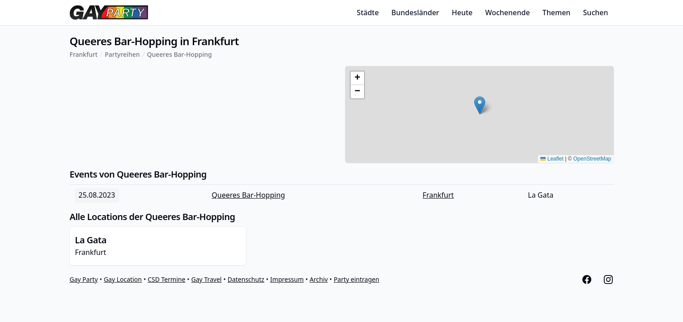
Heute (462, 12)
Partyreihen (122, 54)
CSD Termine (166, 279)
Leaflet (551, 159)
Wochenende (507, 12)
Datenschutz (246, 279)
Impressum (287, 279)
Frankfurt (84, 54)
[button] (479, 105)
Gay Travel (206, 279)
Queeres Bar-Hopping (179, 54)
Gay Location (123, 279)
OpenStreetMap (592, 159)
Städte (368, 12)
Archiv (319, 279)
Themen (557, 12)
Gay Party (84, 279)
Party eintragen (356, 279)
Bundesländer (415, 12)
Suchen (595, 12)
